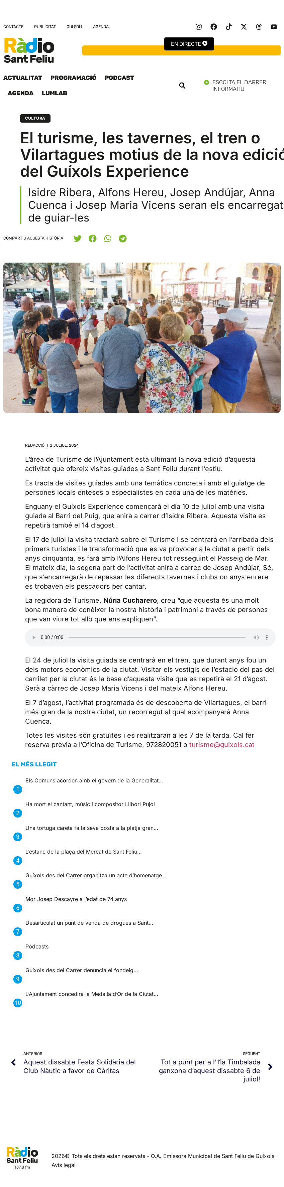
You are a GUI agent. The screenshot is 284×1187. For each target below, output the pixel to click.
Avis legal (64, 1165)
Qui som (74, 26)
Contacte (13, 26)
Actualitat (22, 78)
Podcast (119, 78)
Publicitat (45, 26)
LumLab (54, 93)
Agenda (101, 26)
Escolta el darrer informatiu (242, 85)
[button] (182, 86)
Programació (73, 78)
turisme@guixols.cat (222, 745)
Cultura (35, 118)
